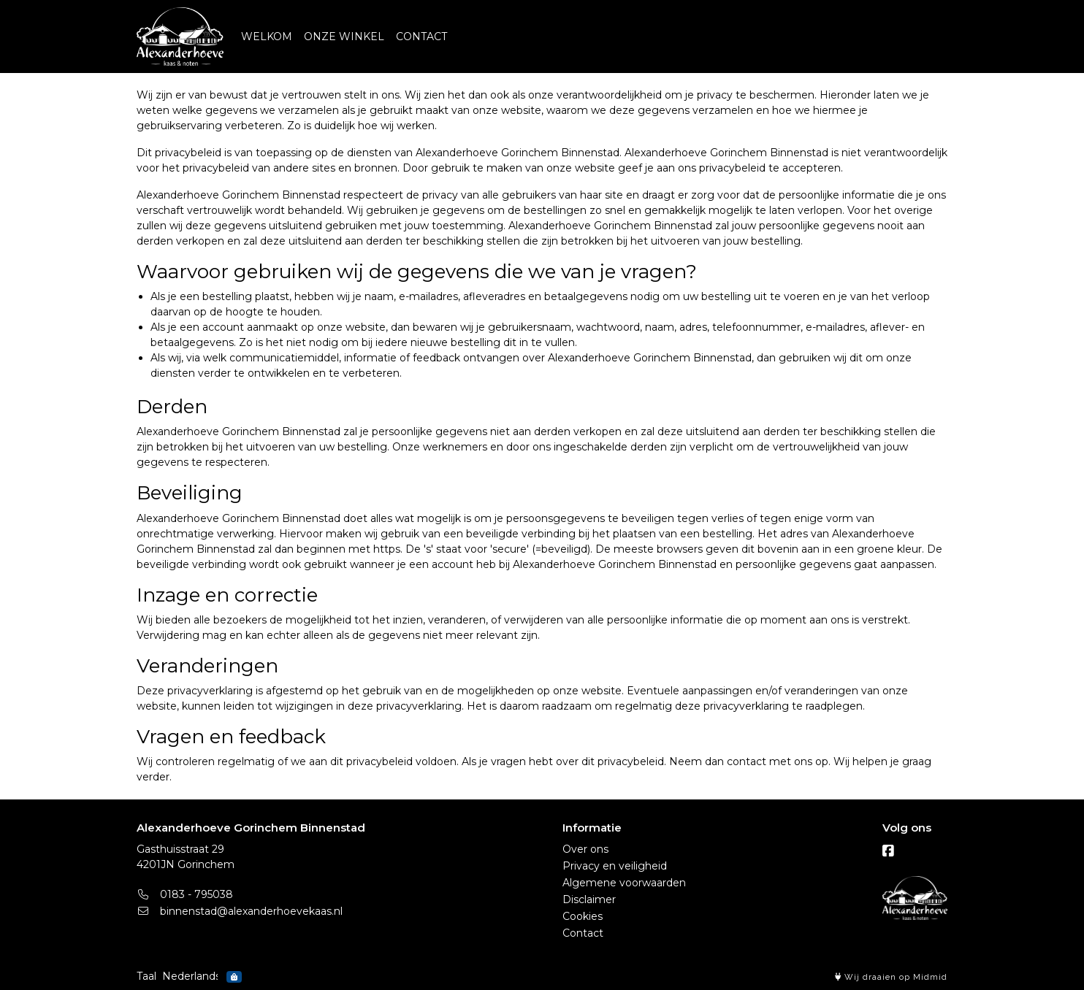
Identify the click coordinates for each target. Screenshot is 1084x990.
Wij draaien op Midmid (891, 977)
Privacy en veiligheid (614, 865)
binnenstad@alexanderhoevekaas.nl (240, 911)
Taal (146, 976)
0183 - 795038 (185, 894)
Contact (582, 933)
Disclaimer (589, 899)
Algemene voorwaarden (624, 882)
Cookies (582, 916)
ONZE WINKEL (344, 36)
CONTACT (421, 36)
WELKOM (266, 36)
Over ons (585, 849)
